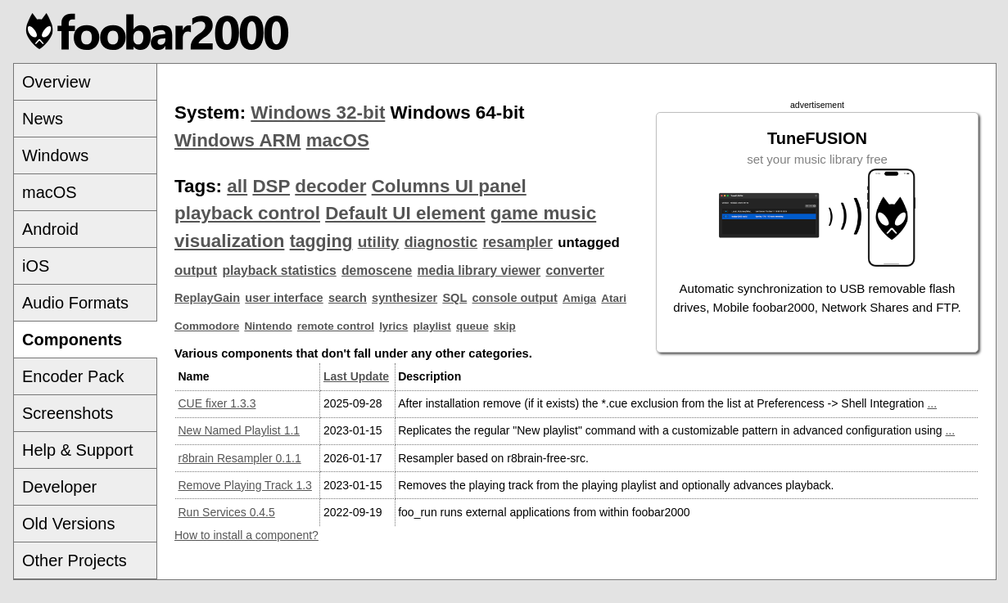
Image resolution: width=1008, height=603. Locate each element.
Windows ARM (237, 140)
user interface (284, 297)
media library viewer (479, 270)
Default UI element (405, 213)
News (42, 119)
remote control (335, 326)
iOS (35, 266)
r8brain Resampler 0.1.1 (240, 458)
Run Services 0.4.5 (227, 512)
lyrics (393, 326)
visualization (229, 241)
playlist (432, 326)
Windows (55, 155)
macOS (49, 192)
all (237, 186)
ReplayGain (207, 297)
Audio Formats (75, 303)
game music (543, 213)
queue (472, 326)
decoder (330, 186)
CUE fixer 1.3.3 (217, 403)
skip (505, 326)
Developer (59, 487)
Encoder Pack (73, 376)
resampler (517, 242)
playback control (247, 213)
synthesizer (404, 297)
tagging (321, 241)
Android (50, 229)
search (347, 297)
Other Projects (74, 560)
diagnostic (441, 242)
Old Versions (68, 524)
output (195, 270)
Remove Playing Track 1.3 (245, 485)
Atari (613, 298)
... (932, 403)
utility (379, 241)
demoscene (376, 270)
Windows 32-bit (318, 112)
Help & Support (77, 450)
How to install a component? (246, 535)
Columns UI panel (449, 186)
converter (574, 270)
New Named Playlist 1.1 (240, 430)
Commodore (206, 326)
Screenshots (67, 413)
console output (515, 297)
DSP (271, 186)
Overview (56, 82)
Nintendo (268, 326)
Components (72, 340)
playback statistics (279, 270)
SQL (454, 297)
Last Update (356, 376)
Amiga (579, 298)
